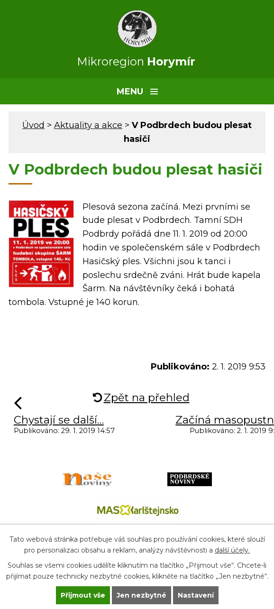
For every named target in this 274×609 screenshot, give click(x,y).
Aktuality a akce (88, 125)
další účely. (232, 550)
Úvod (33, 125)
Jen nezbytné (141, 595)
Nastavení (196, 595)
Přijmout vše (83, 595)
